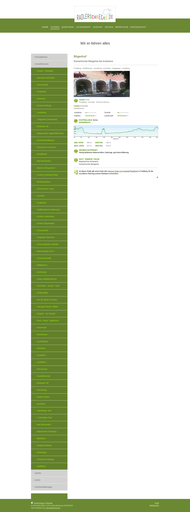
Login (157, 503)
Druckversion (38, 503)
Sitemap (49, 503)
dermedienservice (53, 508)
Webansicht (154, 505)
